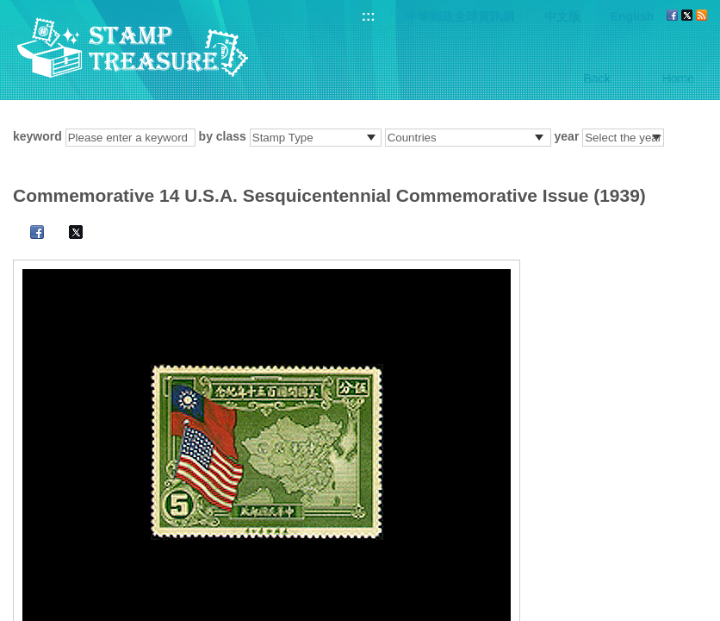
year (567, 136)
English (633, 16)
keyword (37, 136)
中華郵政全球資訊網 (460, 16)
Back (597, 78)
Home (678, 78)
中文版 (562, 16)
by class (222, 136)
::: (369, 16)
